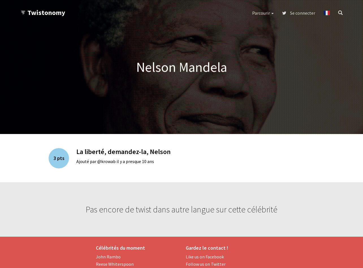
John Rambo (108, 257)
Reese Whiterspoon (115, 264)
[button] (326, 13)
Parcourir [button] (263, 13)
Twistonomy (42, 12)
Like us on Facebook (205, 257)
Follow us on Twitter (206, 264)
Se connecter (298, 13)
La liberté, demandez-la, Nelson (123, 151)
